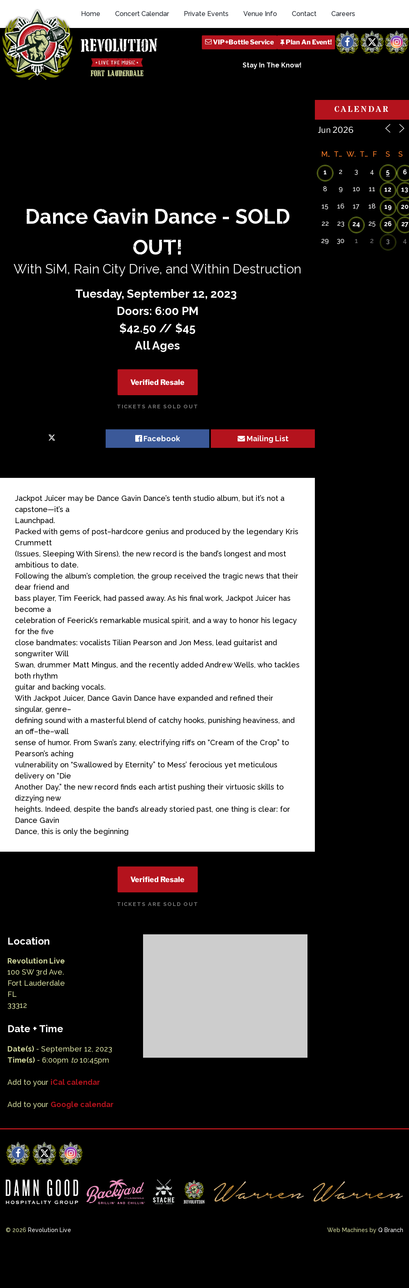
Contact (304, 50)
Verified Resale (157, 410)
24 (356, 252)
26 (388, 252)
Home (90, 50)
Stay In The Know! (272, 102)
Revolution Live (49, 1258)
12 (387, 217)
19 (388, 235)
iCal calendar (75, 1110)
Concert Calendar (142, 50)
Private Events (206, 50)
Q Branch (390, 1258)
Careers (343, 50)
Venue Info (260, 50)
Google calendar (82, 1132)
